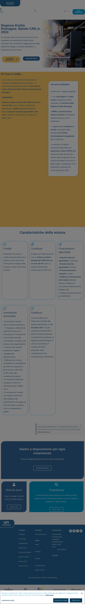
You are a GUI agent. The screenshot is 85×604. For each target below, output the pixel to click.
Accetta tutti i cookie (60, 601)
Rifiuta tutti (76, 601)
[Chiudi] (82, 594)
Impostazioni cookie (8, 601)
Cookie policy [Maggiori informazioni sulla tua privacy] (49, 595)
